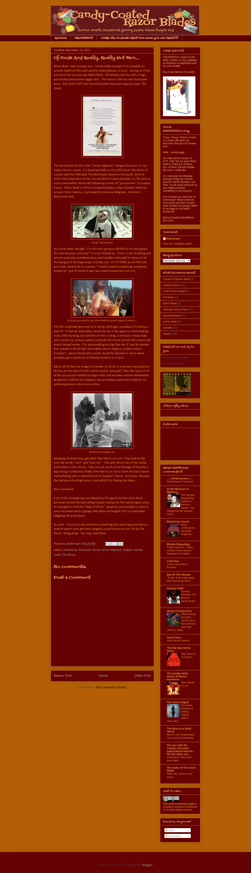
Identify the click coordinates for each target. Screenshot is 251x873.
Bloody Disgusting (178, 544)
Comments (173, 835)
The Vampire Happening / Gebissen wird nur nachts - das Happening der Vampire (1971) (181, 505)
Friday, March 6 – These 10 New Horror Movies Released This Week (180, 550)
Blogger (147, 865)
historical (84, 549)
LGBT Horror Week (174, 291)
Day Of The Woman (179, 574)
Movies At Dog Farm (179, 611)
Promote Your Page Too (173, 363)
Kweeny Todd (175, 588)
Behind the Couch (178, 521)
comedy (167, 327)
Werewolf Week (172, 315)
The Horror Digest (178, 702)
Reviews (61, 38)
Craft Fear (173, 561)
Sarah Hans (174, 637)
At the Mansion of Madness (178, 490)
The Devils (68, 554)
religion (128, 549)
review (138, 549)
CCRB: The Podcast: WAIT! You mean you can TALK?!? (140, 38)
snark (57, 554)
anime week (170, 321)
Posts (170, 830)
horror (96, 549)
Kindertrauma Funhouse (180, 481)
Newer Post (63, 676)
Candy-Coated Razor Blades (176, 357)
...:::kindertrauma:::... (180, 478)
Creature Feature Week (176, 279)
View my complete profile (177, 243)
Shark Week (170, 303)
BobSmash (173, 238)
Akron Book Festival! (178, 640)
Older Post (142, 676)
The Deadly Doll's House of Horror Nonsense (177, 676)
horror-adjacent (111, 549)
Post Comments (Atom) (111, 687)
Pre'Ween (168, 297)
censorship (70, 549)
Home (103, 676)
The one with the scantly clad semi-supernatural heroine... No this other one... (181, 750)
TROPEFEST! (84, 38)
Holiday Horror (171, 285)
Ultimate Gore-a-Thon (175, 309)
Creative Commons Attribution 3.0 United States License (180, 808)
